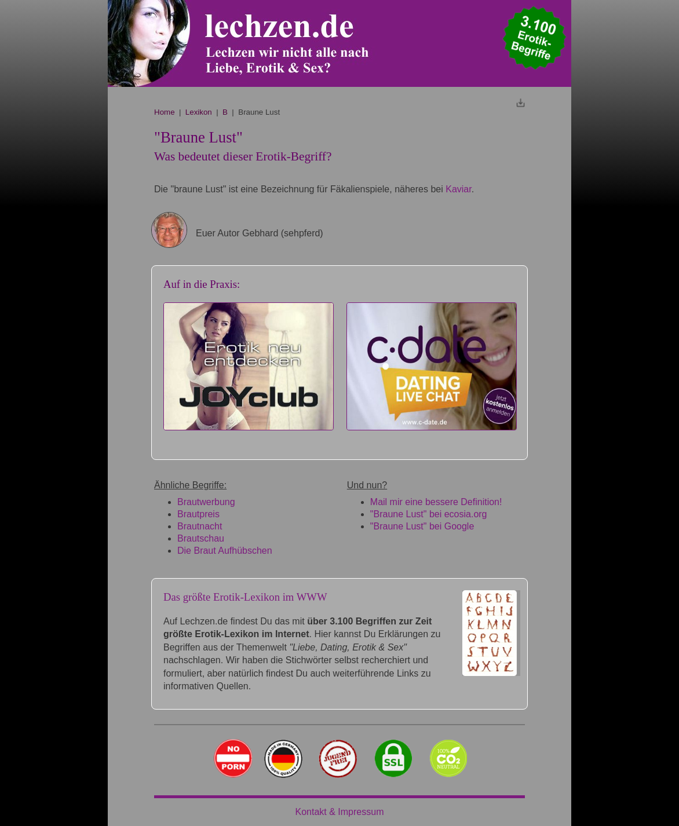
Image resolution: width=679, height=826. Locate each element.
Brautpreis (198, 514)
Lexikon (198, 112)
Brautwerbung (206, 502)
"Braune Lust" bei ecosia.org (428, 514)
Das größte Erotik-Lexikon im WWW (245, 597)
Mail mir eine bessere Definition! (436, 502)
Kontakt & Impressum (339, 812)
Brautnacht (199, 526)
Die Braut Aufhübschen (224, 550)
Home (164, 112)
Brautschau (200, 538)
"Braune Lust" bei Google (422, 526)
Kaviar (458, 189)
